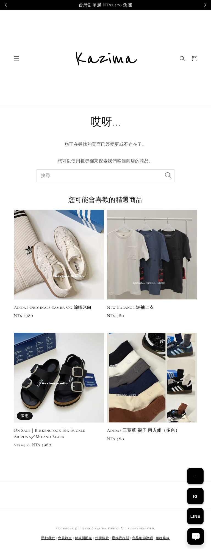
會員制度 (65, 538)
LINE (195, 516)
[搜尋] (168, 176)
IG (195, 496)
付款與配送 (83, 538)
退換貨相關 (120, 538)
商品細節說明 (142, 538)
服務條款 (163, 538)
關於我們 (48, 538)
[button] (16, 59)
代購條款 (102, 538)
